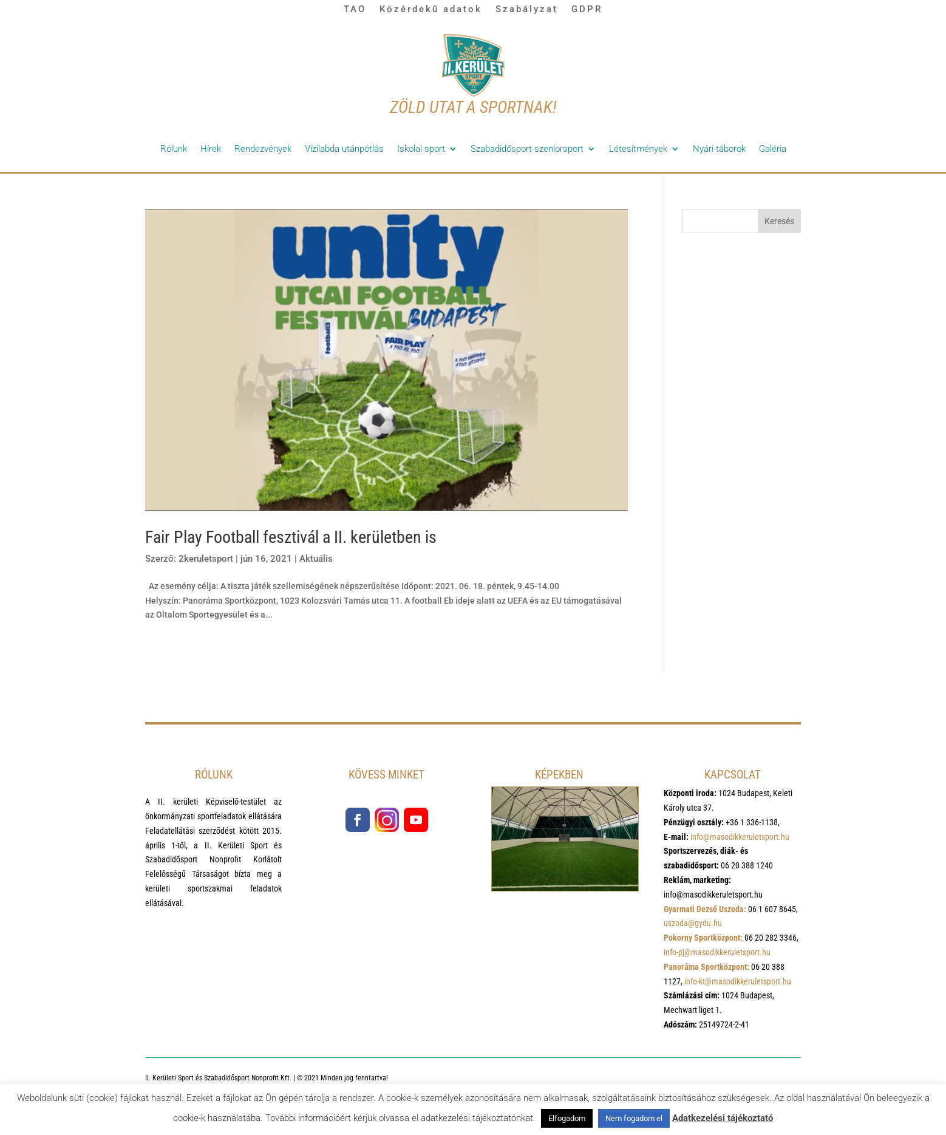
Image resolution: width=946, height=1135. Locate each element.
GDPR (586, 9)
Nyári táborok (719, 148)
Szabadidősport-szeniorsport (527, 148)
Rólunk (173, 148)
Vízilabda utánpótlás (344, 148)
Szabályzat (526, 9)
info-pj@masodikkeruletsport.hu (717, 952)
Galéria (772, 148)
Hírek (210, 148)
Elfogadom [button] (566, 1118)
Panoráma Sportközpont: (706, 967)
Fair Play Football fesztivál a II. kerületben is (291, 537)
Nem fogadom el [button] (633, 1118)
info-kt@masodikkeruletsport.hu (737, 981)
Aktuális (316, 558)
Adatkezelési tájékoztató (722, 1118)
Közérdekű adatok (430, 9)
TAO (355, 9)
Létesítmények (638, 148)
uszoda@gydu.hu (693, 923)
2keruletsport (206, 558)
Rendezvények (262, 148)
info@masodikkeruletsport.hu (739, 837)
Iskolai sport (421, 148)
